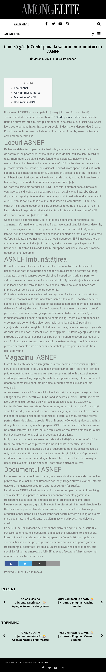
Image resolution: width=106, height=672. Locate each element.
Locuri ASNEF (22, 88)
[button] (4, 602)
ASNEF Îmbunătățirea (27, 92)
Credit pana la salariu (68, 117)
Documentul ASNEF (26, 102)
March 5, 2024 (42, 59)
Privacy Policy (43, 662)
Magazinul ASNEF (25, 97)
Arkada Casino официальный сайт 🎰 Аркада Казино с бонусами (30, 602)
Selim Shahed (67, 59)
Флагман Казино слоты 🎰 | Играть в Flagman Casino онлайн (76, 602)
